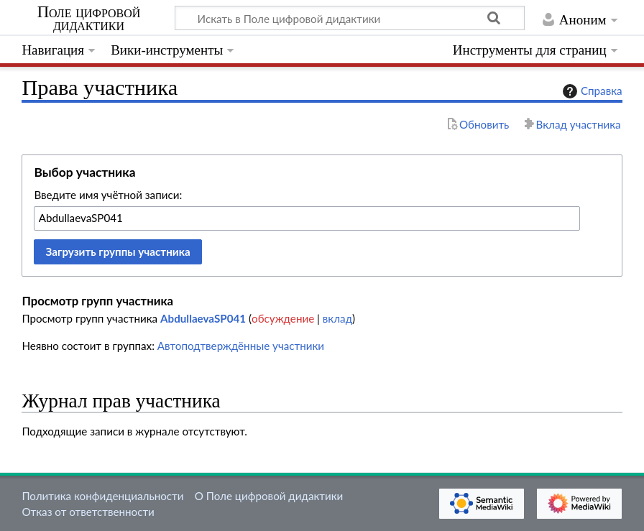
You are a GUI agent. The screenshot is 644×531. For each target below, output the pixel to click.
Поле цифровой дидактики (89, 19)
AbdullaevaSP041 (203, 318)
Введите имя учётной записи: (108, 194)
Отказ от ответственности (88, 511)
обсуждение (283, 318)
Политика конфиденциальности (102, 495)
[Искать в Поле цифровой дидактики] (349, 17)
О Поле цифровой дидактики (269, 495)
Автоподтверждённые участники (240, 345)
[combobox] (307, 218)
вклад (337, 318)
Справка (590, 91)
